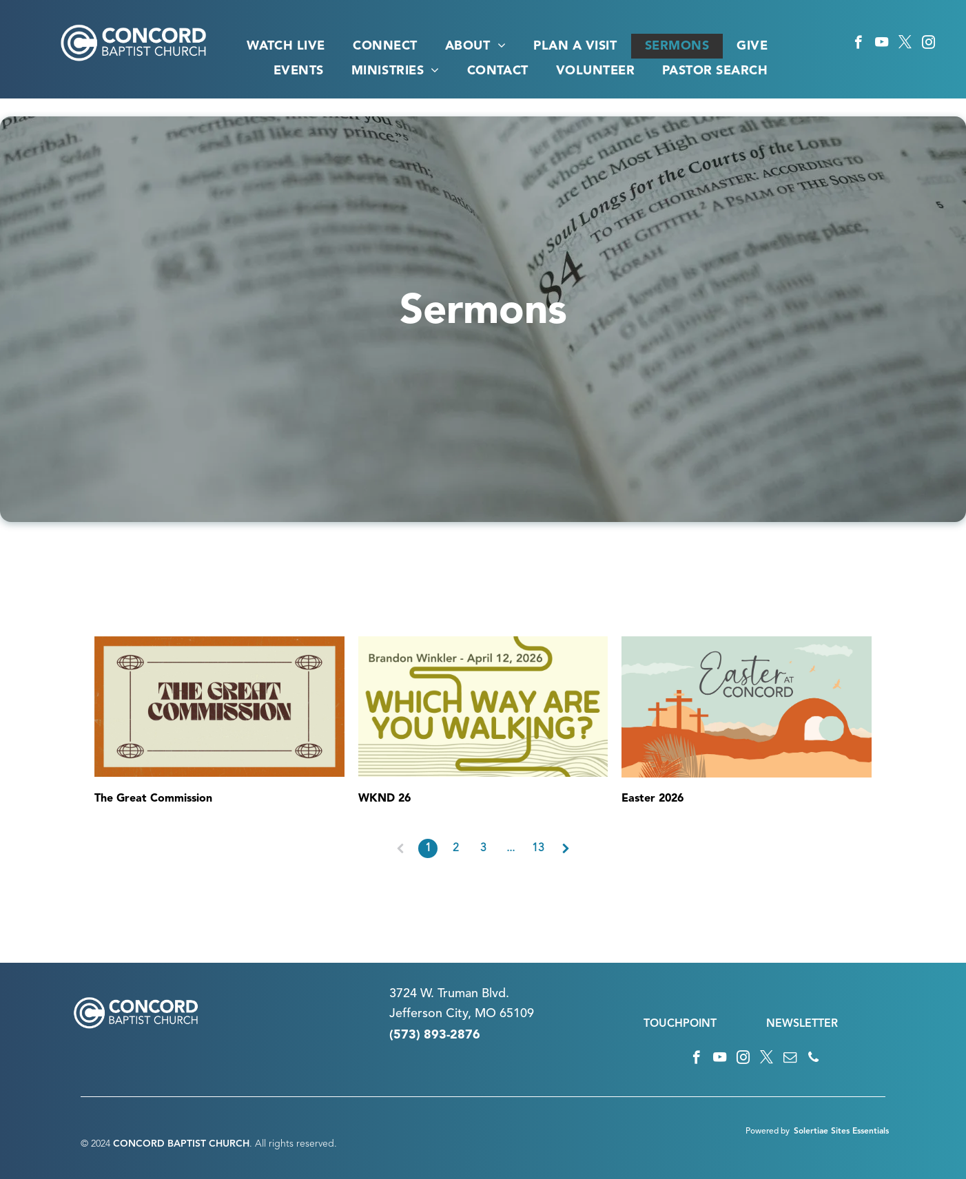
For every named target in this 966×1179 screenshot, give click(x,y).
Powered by (768, 1131)
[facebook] (858, 44)
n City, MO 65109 (484, 1014)
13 (538, 848)
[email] (790, 1059)
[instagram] (928, 44)
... (510, 848)
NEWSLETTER (802, 1024)
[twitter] (905, 44)
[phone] (813, 1059)
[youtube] (882, 44)
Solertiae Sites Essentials (841, 1131)
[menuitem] (286, 46)
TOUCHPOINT (680, 1024)
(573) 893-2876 (434, 1035)
